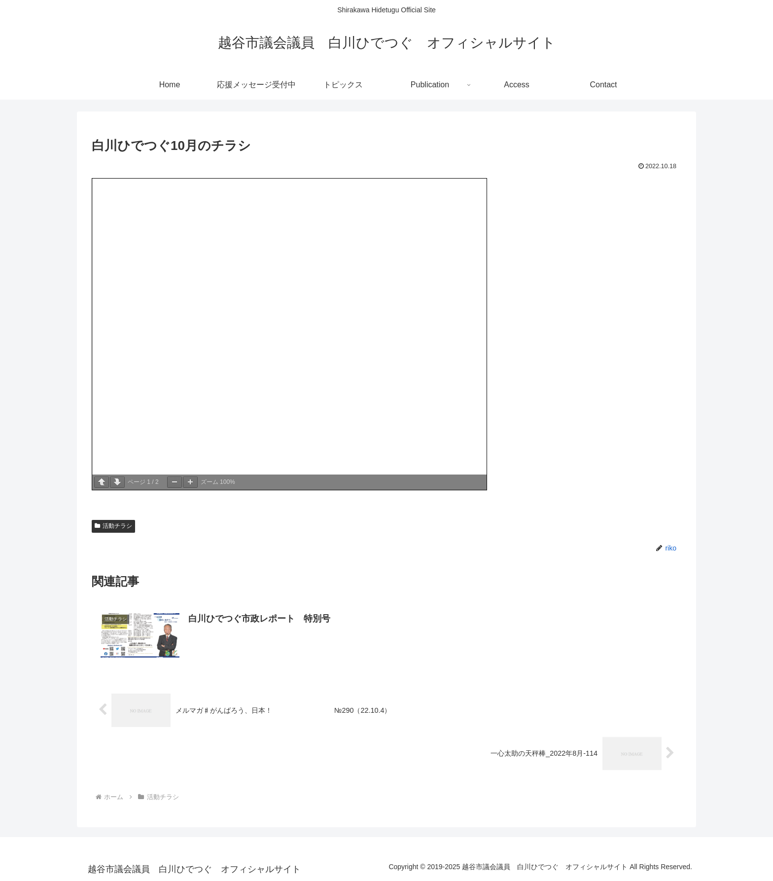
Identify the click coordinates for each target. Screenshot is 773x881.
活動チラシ (113, 525)
